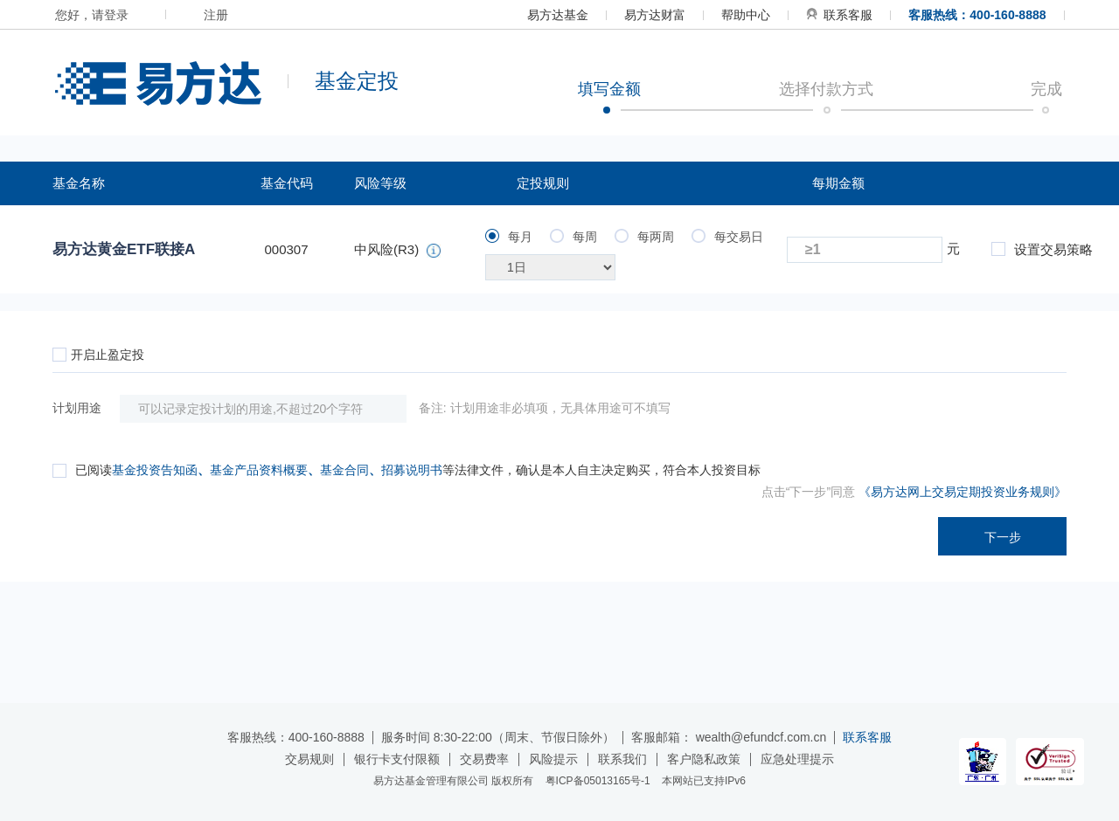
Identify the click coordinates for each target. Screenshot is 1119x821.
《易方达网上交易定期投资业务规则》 (962, 492)
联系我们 (622, 759)
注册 (216, 15)
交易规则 (309, 759)
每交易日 (727, 236)
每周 (573, 236)
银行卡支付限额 (397, 759)
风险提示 (553, 759)
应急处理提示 (797, 759)
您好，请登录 (92, 15)
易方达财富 (654, 15)
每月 (508, 236)
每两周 (644, 236)
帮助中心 (745, 15)
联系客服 (839, 15)
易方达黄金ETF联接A (123, 249)
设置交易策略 (1042, 249)
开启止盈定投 (98, 355)
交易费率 (484, 759)
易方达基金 (557, 15)
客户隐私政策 (703, 759)
